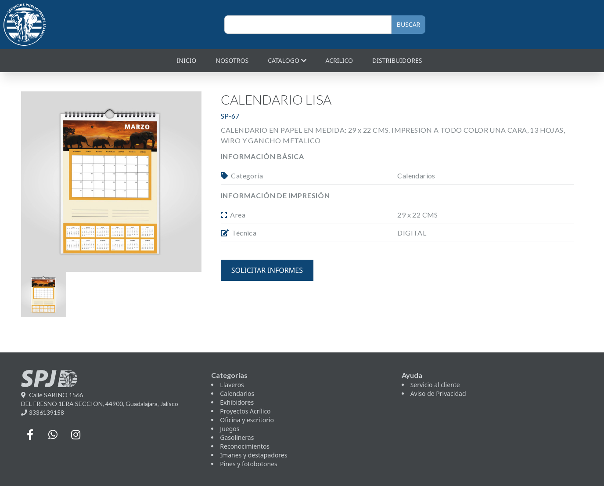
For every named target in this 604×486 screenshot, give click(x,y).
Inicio (187, 60)
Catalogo (287, 60)
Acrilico (339, 60)
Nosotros (232, 60)
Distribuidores (397, 60)
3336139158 (42, 412)
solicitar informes (267, 270)
